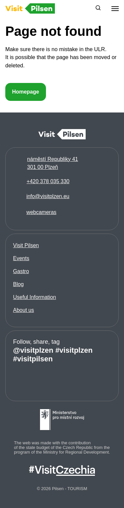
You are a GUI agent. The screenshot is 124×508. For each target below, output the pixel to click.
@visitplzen (33, 350)
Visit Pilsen (26, 245)
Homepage (25, 92)
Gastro (21, 271)
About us (23, 310)
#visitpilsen (33, 359)
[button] (98, 9)
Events (21, 258)
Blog (18, 284)
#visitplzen (73, 350)
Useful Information (34, 297)
